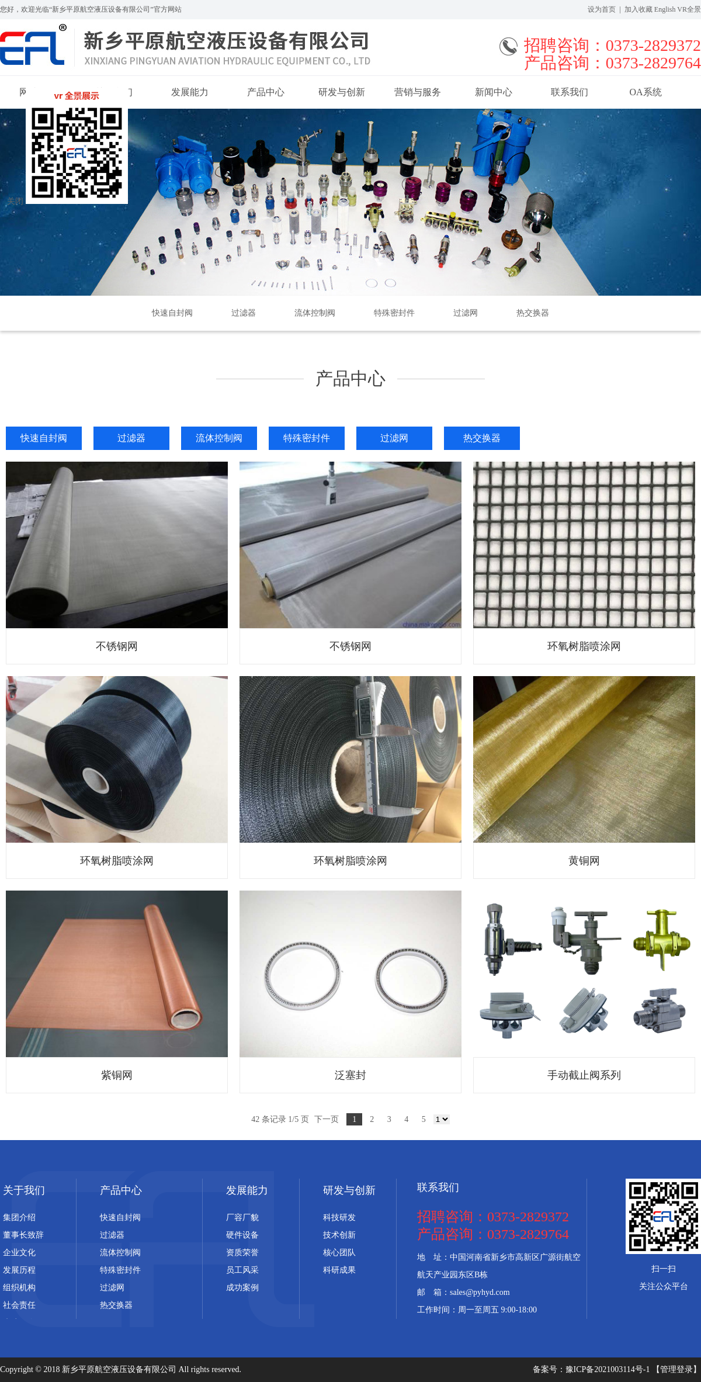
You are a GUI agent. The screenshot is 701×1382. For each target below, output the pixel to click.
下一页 (326, 1119)
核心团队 (339, 1252)
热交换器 (532, 313)
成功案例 (242, 1287)
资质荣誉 (242, 1252)
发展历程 (19, 1270)
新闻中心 (493, 92)
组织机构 (19, 1287)
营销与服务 (417, 92)
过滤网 (465, 313)
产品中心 (265, 92)
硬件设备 (242, 1235)
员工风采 (242, 1270)
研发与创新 (341, 92)
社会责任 (19, 1305)
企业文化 (19, 1252)
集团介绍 (19, 1217)
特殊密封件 (394, 313)
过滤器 (243, 313)
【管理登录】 (676, 1369)
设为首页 (602, 9)
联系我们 (569, 92)
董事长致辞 (23, 1235)
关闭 (15, 201)
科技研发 (339, 1217)
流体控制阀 (314, 313)
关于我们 (24, 1190)
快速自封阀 (172, 313)
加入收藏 (638, 9)
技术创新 (339, 1235)
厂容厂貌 (242, 1217)
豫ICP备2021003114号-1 (608, 1369)
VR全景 (689, 9)
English (665, 9)
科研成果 (339, 1270)
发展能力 (190, 92)
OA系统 (645, 92)
